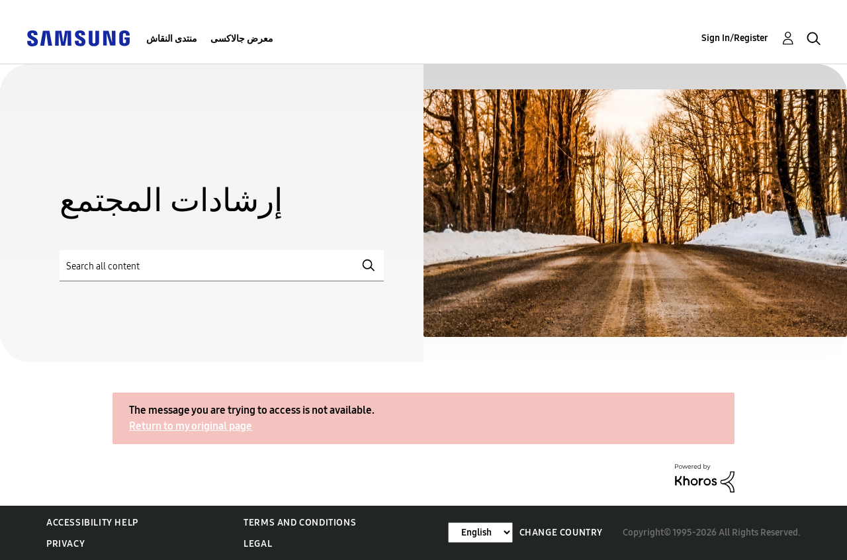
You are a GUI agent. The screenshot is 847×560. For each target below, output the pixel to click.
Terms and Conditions (300, 522)
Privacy (65, 543)
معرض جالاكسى (241, 38)
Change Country (561, 532)
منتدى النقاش (171, 38)
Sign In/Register (734, 38)
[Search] (222, 265)
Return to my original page (190, 426)
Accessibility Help (92, 522)
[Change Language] (480, 532)
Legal (258, 543)
